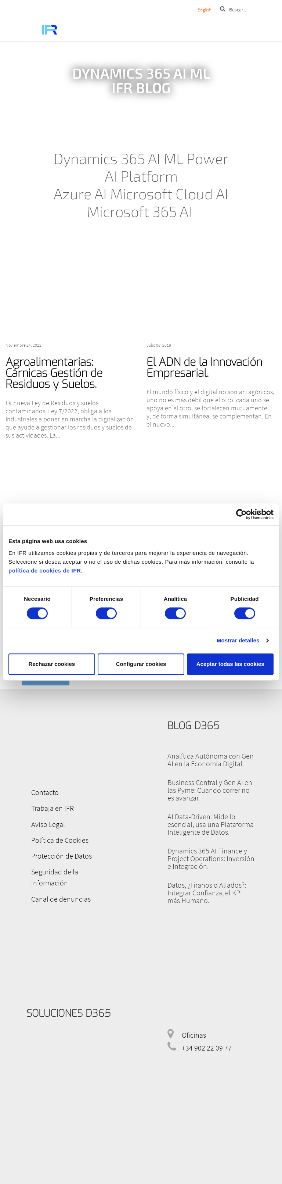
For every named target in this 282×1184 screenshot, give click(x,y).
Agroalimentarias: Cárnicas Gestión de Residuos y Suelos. (54, 373)
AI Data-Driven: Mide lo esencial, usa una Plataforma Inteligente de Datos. (210, 824)
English (205, 10)
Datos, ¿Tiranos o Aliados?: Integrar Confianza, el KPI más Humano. (206, 892)
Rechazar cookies (51, 664)
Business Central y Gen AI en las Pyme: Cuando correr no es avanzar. (209, 790)
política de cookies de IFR (44, 570)
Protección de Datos (56, 850)
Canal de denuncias (56, 880)
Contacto (40, 791)
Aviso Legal (43, 821)
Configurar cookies (141, 664)
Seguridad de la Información (69, 865)
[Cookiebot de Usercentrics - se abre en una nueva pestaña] (241, 514)
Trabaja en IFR (47, 806)
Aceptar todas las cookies (230, 664)
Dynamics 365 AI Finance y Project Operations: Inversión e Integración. (210, 858)
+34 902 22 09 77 (207, 1028)
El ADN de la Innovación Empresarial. (204, 368)
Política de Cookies (55, 836)
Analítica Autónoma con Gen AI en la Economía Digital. (210, 759)
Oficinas (194, 1015)
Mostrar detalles (238, 640)
